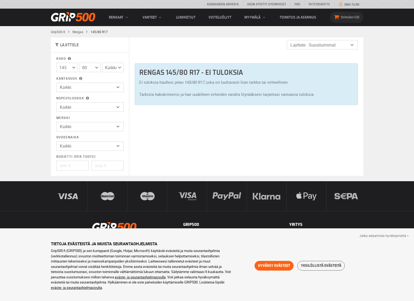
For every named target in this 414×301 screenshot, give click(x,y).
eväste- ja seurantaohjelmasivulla (140, 277)
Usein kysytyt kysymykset (266, 4)
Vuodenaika (67, 137)
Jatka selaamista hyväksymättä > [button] (384, 235)
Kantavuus (69, 78)
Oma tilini (348, 4)
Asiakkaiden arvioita (223, 4)
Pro (297, 4)
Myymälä (255, 17)
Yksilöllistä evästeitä (321, 266)
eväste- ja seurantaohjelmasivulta (76, 287)
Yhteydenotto (319, 4)
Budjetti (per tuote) (76, 157)
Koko (64, 59)
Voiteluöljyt (219, 17)
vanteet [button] (152, 17)
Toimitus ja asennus (298, 17)
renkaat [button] (119, 17)
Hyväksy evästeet (274, 266)
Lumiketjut (186, 17)
